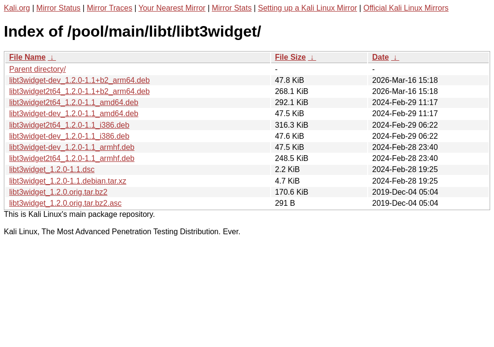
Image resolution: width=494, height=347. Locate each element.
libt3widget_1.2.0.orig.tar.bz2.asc (65, 203)
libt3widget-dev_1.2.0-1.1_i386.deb (69, 136)
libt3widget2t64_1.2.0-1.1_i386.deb (69, 125)
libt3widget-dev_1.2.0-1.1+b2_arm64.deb (79, 80)
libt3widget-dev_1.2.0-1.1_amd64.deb (73, 113)
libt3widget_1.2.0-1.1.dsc (52, 169)
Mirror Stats (232, 8)
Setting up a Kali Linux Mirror (307, 8)
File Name (27, 57)
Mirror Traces (109, 8)
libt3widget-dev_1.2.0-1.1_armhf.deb (72, 147)
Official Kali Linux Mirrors (406, 8)
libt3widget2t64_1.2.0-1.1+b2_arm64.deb (79, 91)
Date (380, 57)
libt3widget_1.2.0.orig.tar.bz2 (58, 192)
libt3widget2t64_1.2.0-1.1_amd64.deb (73, 102)
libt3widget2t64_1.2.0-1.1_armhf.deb (72, 158)
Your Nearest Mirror (172, 8)
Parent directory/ (37, 69)
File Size (290, 57)
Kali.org (17, 8)
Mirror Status (58, 8)
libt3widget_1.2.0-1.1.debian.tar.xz (67, 181)
